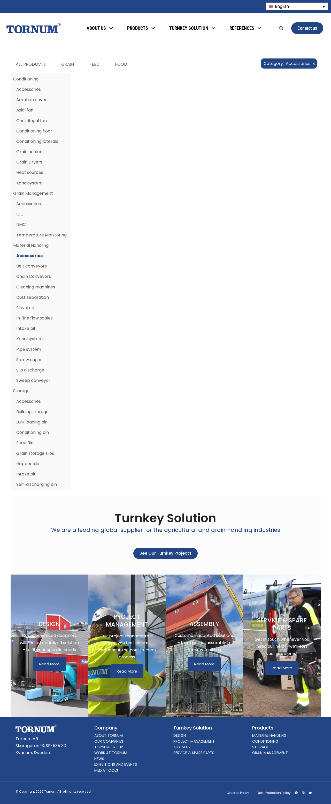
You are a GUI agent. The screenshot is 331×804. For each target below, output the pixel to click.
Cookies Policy (238, 793)
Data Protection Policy (274, 793)
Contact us (307, 28)
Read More (49, 664)
